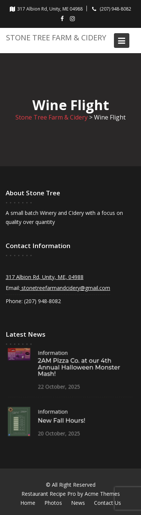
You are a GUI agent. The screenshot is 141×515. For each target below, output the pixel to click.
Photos (53, 502)
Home (27, 502)
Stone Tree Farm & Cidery (56, 37)
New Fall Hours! (61, 421)
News (78, 502)
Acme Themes (102, 493)
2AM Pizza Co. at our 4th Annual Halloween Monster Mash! (79, 367)
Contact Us (107, 502)
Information (53, 353)
